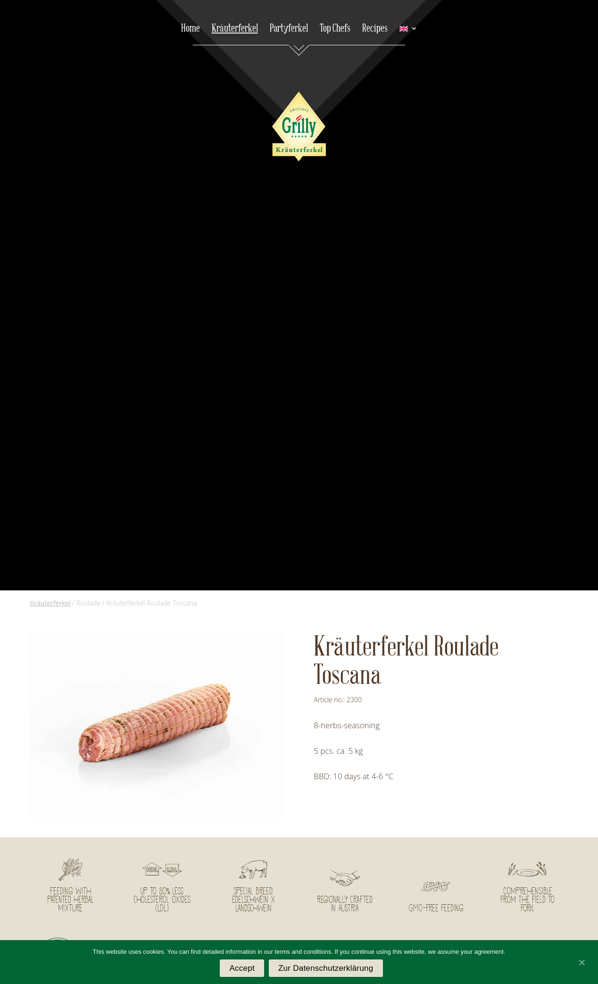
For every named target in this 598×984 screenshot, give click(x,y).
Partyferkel (289, 29)
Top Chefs (335, 29)
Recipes (375, 29)
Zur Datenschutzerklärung (326, 968)
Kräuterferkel (235, 29)
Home (190, 29)
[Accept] (581, 962)
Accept (241, 968)
